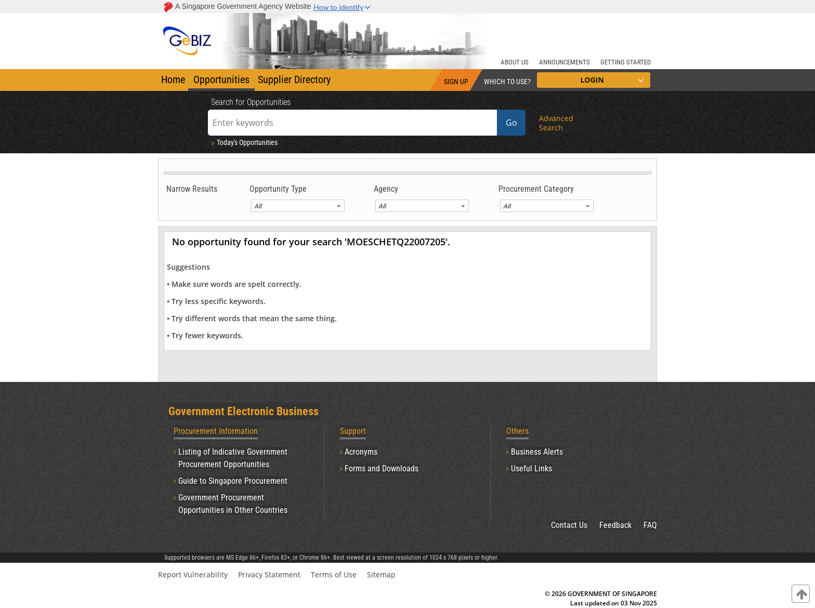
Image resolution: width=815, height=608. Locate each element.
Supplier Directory (294, 79)
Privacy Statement (269, 574)
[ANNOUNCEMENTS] (564, 61)
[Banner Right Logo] (592, 34)
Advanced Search (556, 123)
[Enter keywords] (352, 123)
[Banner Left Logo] (188, 34)
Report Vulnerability (193, 574)
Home (173, 79)
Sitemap (381, 574)
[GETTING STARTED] (625, 61)
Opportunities (221, 79)
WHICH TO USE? (507, 81)
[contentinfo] (801, 594)
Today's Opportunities (243, 142)
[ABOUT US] (515, 61)
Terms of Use (334, 574)
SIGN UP (456, 81)
